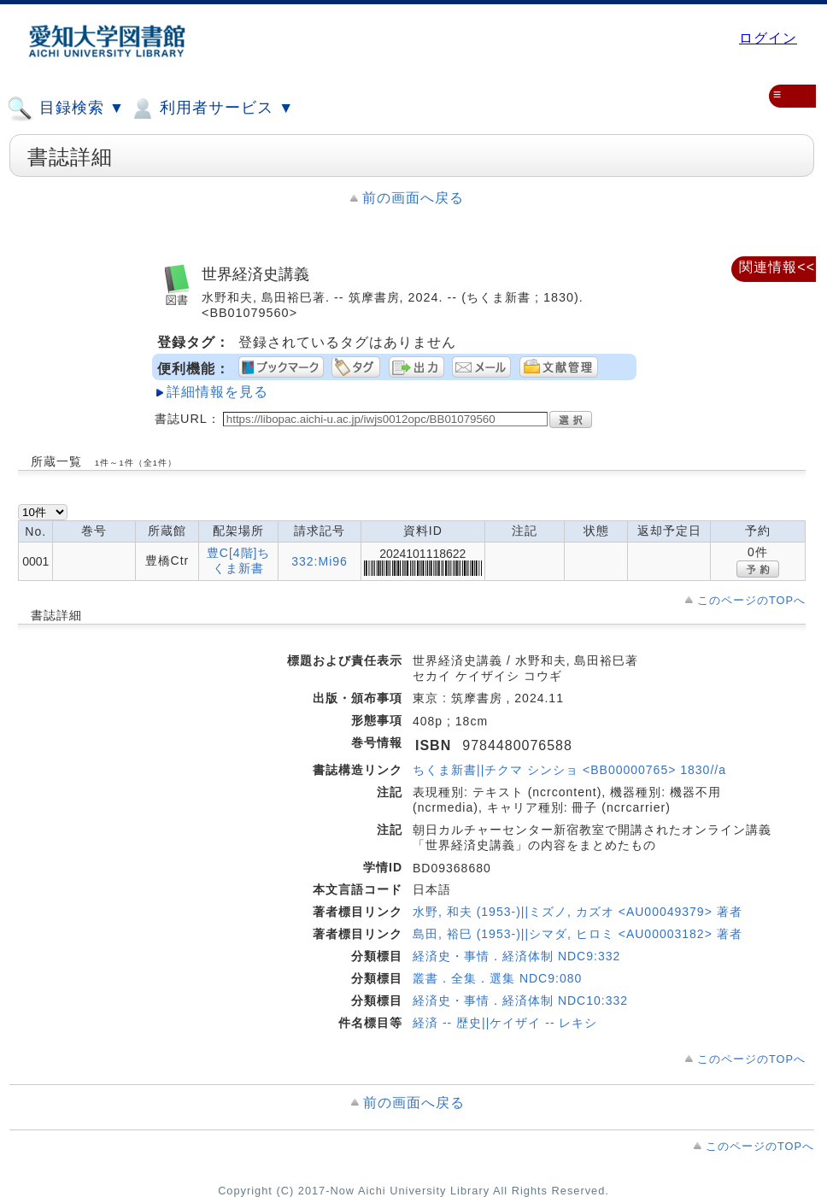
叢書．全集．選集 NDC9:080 (497, 978)
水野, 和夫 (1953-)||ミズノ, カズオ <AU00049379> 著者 (577, 911)
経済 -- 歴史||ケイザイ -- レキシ (505, 1023)
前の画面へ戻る (413, 198)
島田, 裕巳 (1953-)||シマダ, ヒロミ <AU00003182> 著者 (577, 934)
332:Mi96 (319, 561)
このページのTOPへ (751, 600)
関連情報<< (777, 267)
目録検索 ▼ (66, 108)
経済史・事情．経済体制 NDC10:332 (520, 1000)
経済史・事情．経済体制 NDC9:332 (516, 956)
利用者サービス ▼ (211, 108)
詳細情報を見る (217, 391)
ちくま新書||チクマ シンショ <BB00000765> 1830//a (569, 770)
